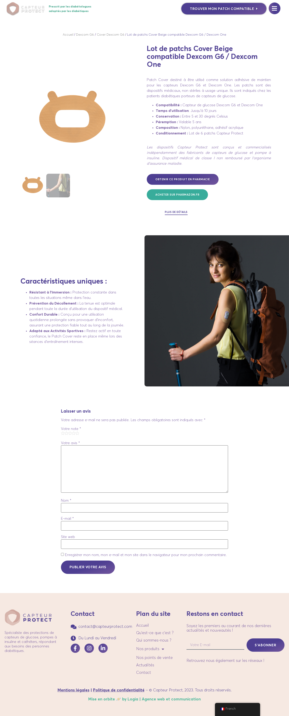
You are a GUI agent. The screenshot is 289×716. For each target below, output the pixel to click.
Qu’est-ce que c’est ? (155, 633)
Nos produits (150, 649)
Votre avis (70, 443)
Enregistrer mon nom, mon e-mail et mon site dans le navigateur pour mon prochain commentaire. (146, 555)
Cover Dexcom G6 (110, 34)
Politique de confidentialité (118, 690)
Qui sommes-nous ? (153, 640)
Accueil (68, 34)
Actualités (145, 665)
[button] (177, 194)
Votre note (71, 429)
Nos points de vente (154, 658)
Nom (66, 500)
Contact (143, 673)
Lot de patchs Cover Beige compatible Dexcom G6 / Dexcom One (176, 34)
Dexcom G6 (85, 34)
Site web (68, 537)
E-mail (67, 518)
